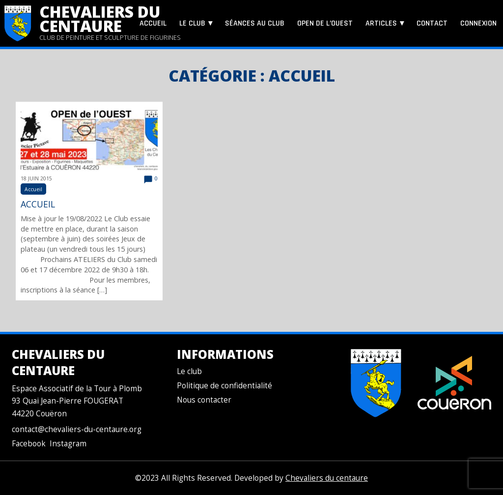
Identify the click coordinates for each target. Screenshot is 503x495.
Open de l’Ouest (325, 23)
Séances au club (254, 23)
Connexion (478, 23)
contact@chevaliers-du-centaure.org (76, 429)
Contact (432, 23)
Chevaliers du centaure (100, 18)
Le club (192, 23)
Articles (381, 23)
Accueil (153, 23)
